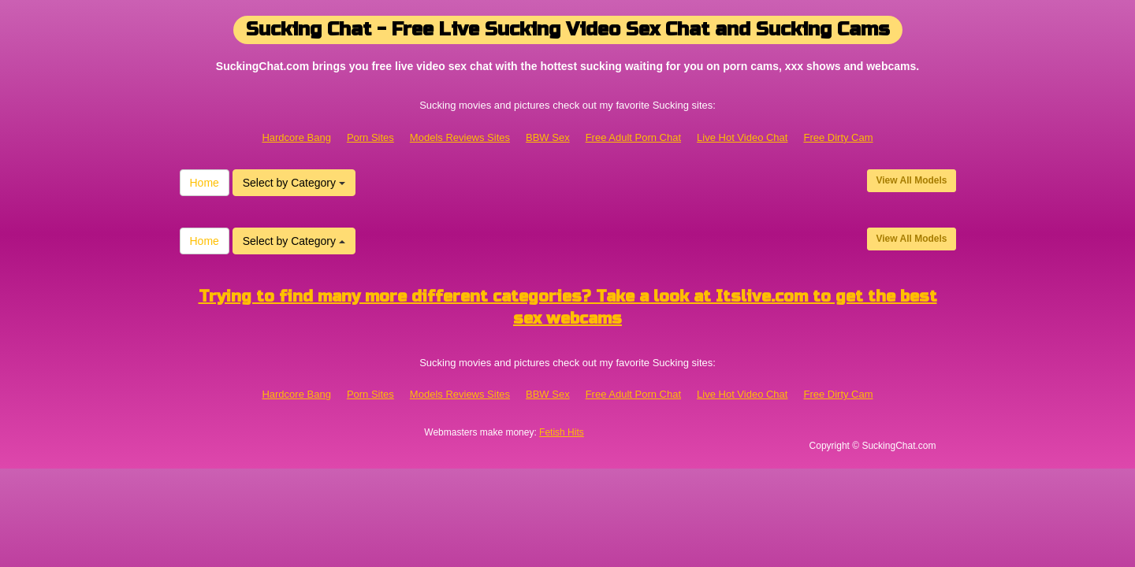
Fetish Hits (561, 432)
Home (204, 182)
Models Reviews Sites (460, 137)
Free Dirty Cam (838, 137)
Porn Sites (370, 137)
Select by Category (294, 182)
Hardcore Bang (296, 137)
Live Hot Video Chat (742, 137)
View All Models (911, 180)
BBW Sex (548, 137)
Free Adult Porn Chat (633, 137)
